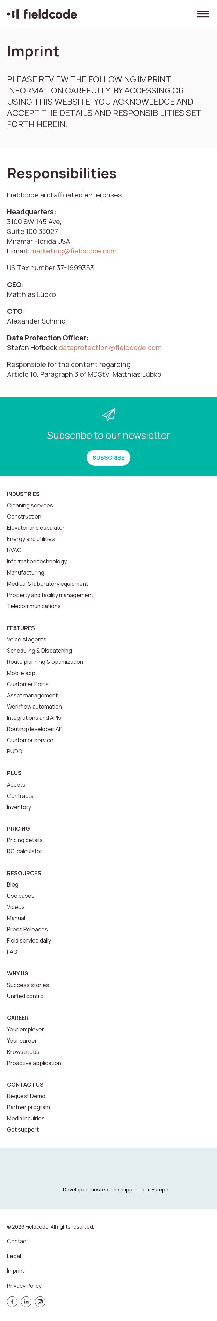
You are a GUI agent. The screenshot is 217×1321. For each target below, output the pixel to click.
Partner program (28, 1107)
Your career (22, 1040)
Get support (23, 1129)
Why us (17, 973)
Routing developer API (35, 729)
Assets (16, 784)
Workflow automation (34, 706)
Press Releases (27, 929)
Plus (14, 773)
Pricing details (25, 840)
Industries (23, 494)
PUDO (14, 751)
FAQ (12, 951)
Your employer (25, 1029)
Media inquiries (26, 1118)
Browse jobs (23, 1052)
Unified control (26, 996)
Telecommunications (34, 606)
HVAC (14, 550)
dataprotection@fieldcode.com (110, 347)
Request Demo (26, 1096)
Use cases (21, 895)
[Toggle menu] (203, 14)
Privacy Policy (24, 1285)
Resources (24, 873)
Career (18, 1018)
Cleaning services (30, 505)
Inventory (19, 807)
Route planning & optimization (45, 662)
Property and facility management (50, 595)
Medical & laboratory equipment (47, 584)
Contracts (20, 796)
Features (21, 628)
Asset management (32, 695)
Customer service (30, 740)
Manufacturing (25, 572)
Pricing (18, 829)
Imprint (15, 1270)
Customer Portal (28, 684)
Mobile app (21, 673)
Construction (24, 516)
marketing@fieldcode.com (73, 251)
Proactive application (34, 1063)
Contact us (25, 1085)
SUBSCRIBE (108, 457)
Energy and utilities (31, 539)
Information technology (37, 561)
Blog (13, 884)
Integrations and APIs (34, 718)
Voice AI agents (26, 639)
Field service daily (29, 940)
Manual (16, 918)
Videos (16, 907)
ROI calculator (24, 851)
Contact (17, 1241)
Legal (14, 1256)
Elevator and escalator (36, 527)
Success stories (28, 985)
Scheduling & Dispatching (39, 650)
